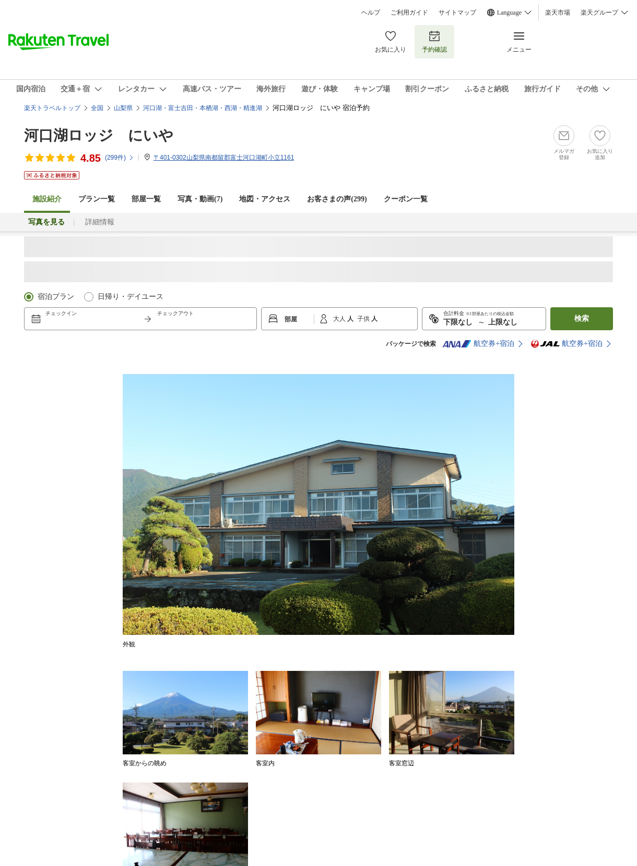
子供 (364, 318)
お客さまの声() (337, 199)
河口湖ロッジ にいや (98, 135)
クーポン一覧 (406, 199)
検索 (581, 318)
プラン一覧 (96, 199)
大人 (340, 318)
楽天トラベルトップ (52, 108)
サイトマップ (457, 12)
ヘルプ (370, 12)
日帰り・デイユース (130, 296)
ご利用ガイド (409, 12)
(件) (119, 157)
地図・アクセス (264, 199)
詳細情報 (99, 222)
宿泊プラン (56, 296)
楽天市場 (557, 12)
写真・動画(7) (200, 199)
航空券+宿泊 (478, 344)
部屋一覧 (146, 199)
